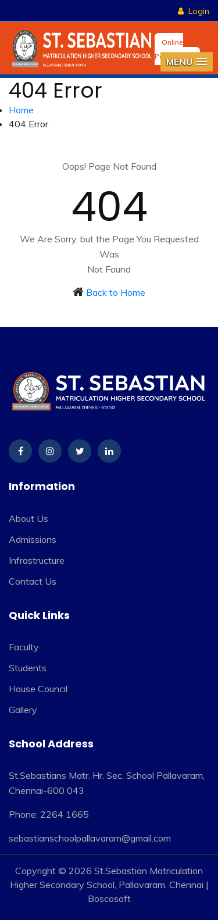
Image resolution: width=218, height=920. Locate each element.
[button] (186, 61)
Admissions (32, 539)
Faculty (24, 647)
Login (193, 11)
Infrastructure (37, 560)
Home (21, 110)
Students (28, 668)
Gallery (23, 709)
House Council (38, 689)
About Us (28, 518)
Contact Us (32, 581)
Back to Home (115, 292)
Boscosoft (109, 898)
